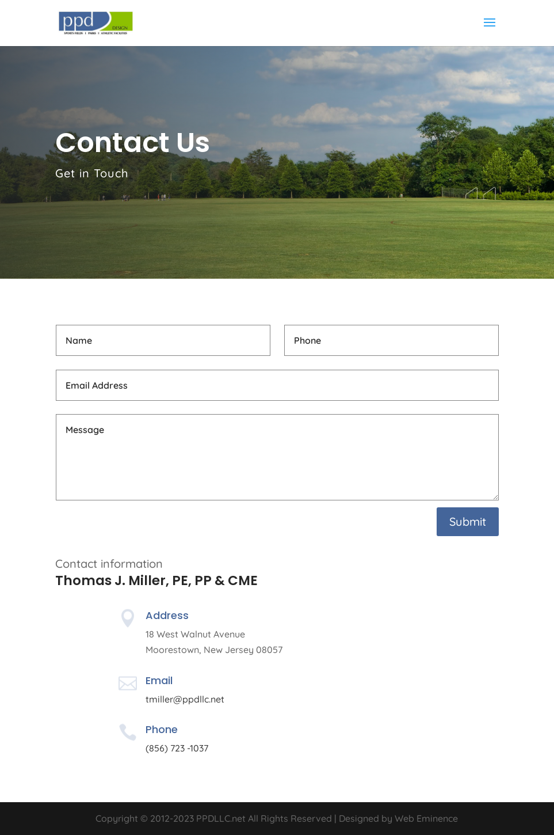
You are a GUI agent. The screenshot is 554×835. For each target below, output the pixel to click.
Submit (467, 521)
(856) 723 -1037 (177, 748)
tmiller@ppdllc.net (185, 699)
